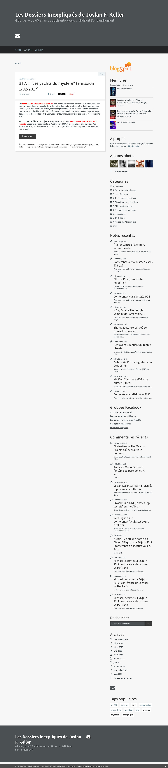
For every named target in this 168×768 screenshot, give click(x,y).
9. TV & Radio (119, 217)
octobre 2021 (119, 666)
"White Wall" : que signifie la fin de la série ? (133, 363)
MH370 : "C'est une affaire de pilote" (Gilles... (131, 381)
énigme (124, 705)
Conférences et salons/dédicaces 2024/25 (133, 263)
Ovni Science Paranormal (121, 412)
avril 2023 (118, 651)
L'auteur (39, 49)
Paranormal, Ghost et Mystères (123, 416)
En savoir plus (103, 766)
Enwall (118, 503)
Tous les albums (121, 171)
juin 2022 (117, 662)
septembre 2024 (121, 639)
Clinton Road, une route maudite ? (128, 281)
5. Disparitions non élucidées (59, 144)
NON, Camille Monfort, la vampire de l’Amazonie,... (129, 312)
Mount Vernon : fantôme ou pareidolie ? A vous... (129, 470)
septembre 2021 (121, 670)
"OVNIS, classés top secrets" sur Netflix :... (133, 487)
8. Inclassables (119, 214)
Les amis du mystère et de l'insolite (125, 420)
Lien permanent (27, 144)
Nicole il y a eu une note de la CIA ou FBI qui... (131, 540)
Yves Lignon (121, 518)
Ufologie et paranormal (120, 423)
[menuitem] (19, 49)
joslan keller (145, 705)
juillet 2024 (118, 643)
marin (46, 147)
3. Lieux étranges (120, 194)
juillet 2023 (118, 647)
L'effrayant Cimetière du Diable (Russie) (132, 346)
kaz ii (34, 147)
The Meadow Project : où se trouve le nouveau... (130, 329)
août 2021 (118, 674)
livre (134, 705)
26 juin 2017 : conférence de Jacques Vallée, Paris (133, 545)
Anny (117, 467)
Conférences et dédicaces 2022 (132, 394)
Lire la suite (28, 136)
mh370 (114, 705)
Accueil (18, 49)
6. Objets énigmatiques (123, 206)
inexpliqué (128, 714)
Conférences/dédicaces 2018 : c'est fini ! (131, 523)
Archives (28, 49)
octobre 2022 (119, 658)
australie (40, 147)
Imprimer (24, 94)
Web (115, 225)
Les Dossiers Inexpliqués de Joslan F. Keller (69, 14)
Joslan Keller (121, 486)
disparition (62, 147)
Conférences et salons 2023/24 (132, 296)
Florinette (120, 446)
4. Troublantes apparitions (124, 198)
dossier (146, 710)
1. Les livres (118, 186)
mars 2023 (118, 654)
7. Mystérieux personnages (81, 144)
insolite (128, 710)
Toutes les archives (123, 678)
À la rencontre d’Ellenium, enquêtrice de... (129, 246)
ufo (137, 710)
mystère (115, 714)
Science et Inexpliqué (119, 427)
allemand (54, 147)
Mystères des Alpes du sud (124, 221)
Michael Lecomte (124, 561)
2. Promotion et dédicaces (124, 190)
